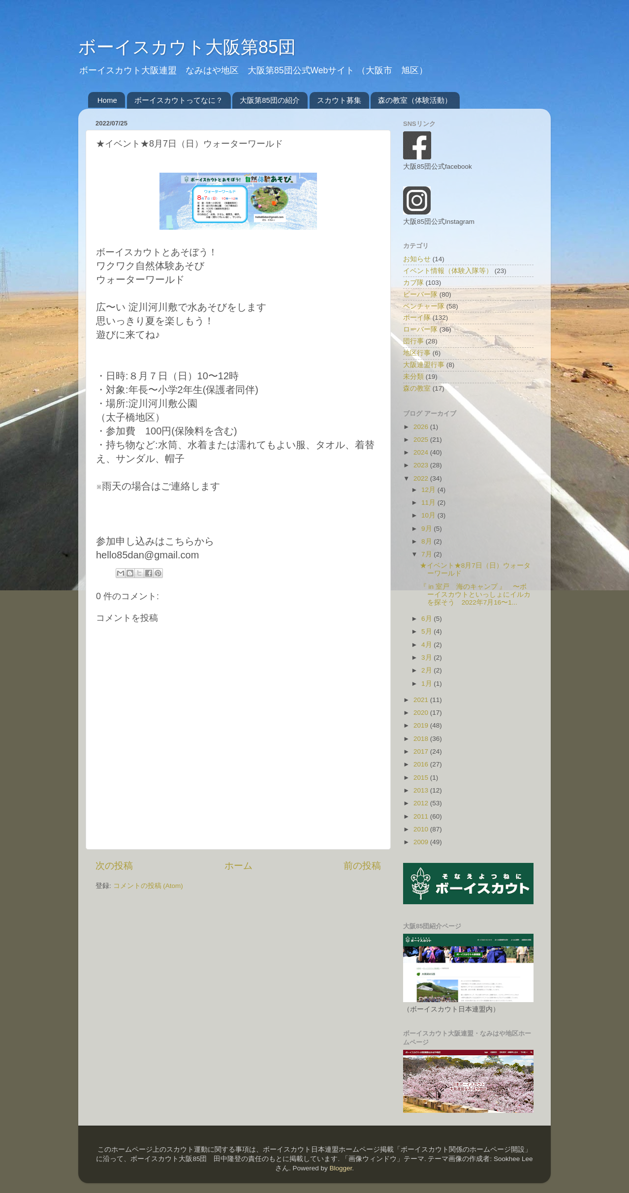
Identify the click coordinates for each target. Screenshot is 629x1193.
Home (107, 100)
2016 (421, 764)
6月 (427, 618)
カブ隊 (413, 282)
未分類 (413, 376)
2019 (421, 725)
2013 (421, 790)
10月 (429, 515)
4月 (427, 644)
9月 (427, 528)
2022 (421, 478)
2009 (421, 842)
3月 (427, 657)
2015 (421, 777)
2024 (421, 452)
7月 (427, 554)
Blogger (340, 1168)
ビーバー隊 (420, 294)
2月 (427, 670)
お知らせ (417, 259)
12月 (429, 489)
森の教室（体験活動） (415, 100)
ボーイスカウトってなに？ (178, 100)
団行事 (413, 341)
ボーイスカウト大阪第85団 (187, 47)
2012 (421, 803)
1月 (427, 683)
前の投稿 (362, 865)
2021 (421, 700)
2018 (421, 738)
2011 (421, 816)
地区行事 (417, 353)
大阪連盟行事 (423, 364)
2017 (421, 751)
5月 (427, 631)
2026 (421, 426)
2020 (421, 712)
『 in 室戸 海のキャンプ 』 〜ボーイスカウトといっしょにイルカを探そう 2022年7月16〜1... (475, 594)
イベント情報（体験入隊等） (448, 271)
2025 (421, 439)
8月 (427, 541)
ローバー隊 (420, 329)
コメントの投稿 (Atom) (148, 885)
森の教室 (417, 388)
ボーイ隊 (417, 317)
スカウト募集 (339, 100)
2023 (421, 465)
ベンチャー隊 (423, 306)
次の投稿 (114, 865)
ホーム (238, 865)
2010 (421, 829)
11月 (429, 502)
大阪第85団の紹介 (270, 100)
